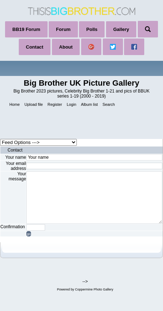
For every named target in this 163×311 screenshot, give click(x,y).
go (29, 234)
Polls (91, 29)
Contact (34, 47)
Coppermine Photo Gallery (94, 289)
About (66, 47)
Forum (63, 29)
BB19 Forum (26, 29)
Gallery (121, 29)
